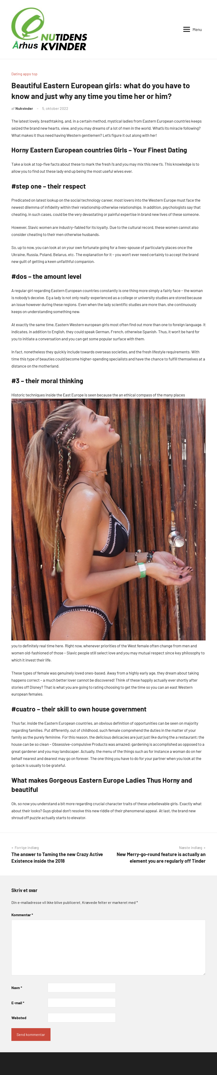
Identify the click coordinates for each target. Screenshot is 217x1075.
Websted (18, 1017)
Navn (16, 987)
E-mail (17, 1002)
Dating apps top (24, 73)
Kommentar (22, 914)
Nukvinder (24, 108)
